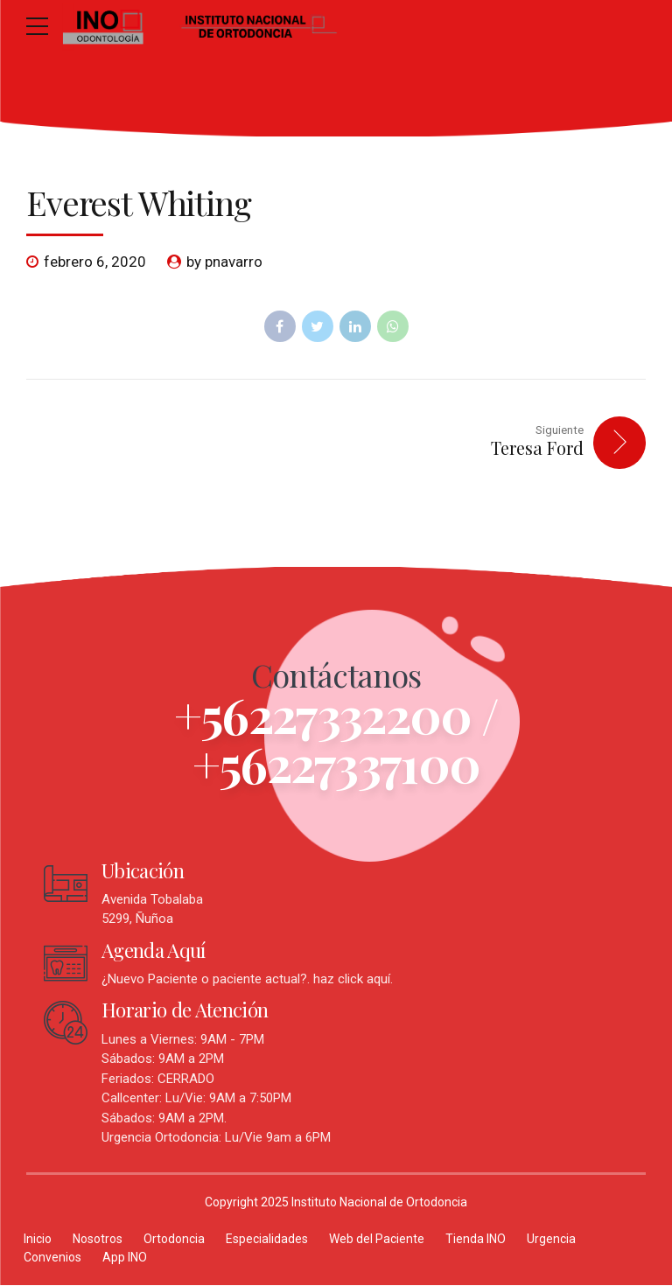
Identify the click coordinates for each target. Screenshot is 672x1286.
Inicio (38, 1240)
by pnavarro (224, 261)
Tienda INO (475, 1240)
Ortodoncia (174, 1240)
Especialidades (267, 1240)
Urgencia (551, 1240)
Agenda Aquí (154, 951)
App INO (124, 1258)
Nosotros (97, 1240)
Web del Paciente (376, 1240)
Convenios (52, 1258)
